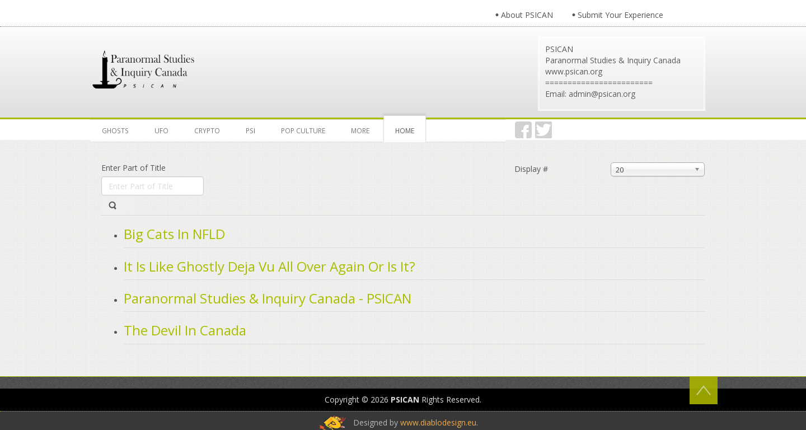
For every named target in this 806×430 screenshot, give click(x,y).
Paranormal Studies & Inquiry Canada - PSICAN (267, 298)
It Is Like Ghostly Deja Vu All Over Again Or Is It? (269, 266)
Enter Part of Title (134, 167)
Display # (531, 168)
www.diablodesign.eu (438, 422)
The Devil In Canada (185, 330)
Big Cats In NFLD (174, 234)
